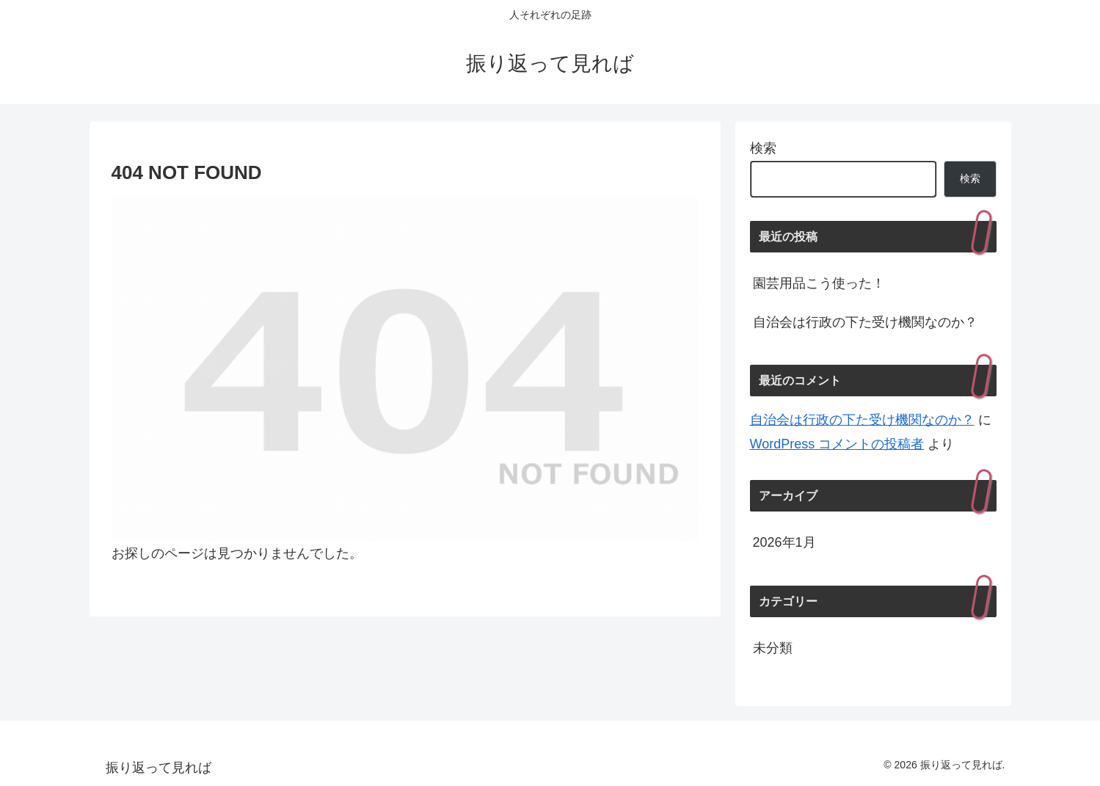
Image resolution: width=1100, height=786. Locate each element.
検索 (763, 148)
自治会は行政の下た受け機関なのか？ (865, 322)
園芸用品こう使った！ (819, 283)
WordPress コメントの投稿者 (837, 444)
